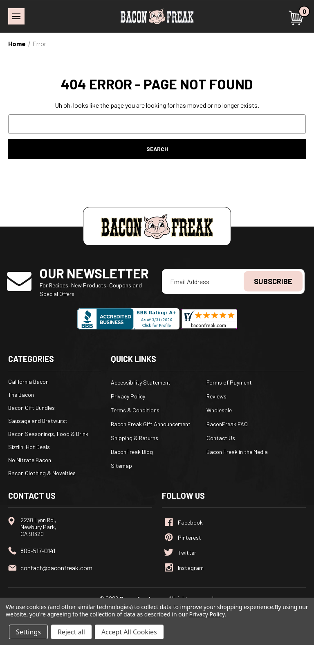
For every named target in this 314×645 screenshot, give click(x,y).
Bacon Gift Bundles (31, 407)
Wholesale (219, 410)
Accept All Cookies (129, 631)
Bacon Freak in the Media (237, 451)
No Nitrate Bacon (29, 459)
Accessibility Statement (140, 382)
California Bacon (28, 381)
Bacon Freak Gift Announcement (151, 423)
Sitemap (121, 465)
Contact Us (220, 437)
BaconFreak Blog (132, 451)
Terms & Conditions (135, 410)
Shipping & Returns (134, 437)
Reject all (71, 631)
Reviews (216, 396)
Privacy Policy (128, 396)
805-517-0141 (37, 550)
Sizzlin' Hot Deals (29, 446)
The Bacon (21, 394)
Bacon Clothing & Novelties (42, 472)
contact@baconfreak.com (56, 568)
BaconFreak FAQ (227, 423)
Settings (28, 631)
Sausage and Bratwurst (37, 420)
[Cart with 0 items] (297, 18)
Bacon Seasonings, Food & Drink (48, 433)
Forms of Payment (229, 382)
